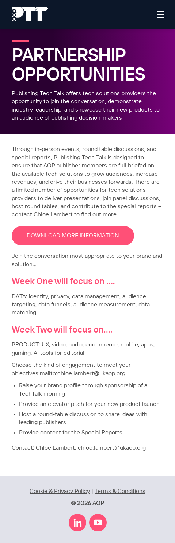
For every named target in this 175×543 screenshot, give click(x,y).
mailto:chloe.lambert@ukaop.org (82, 373)
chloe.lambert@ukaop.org (112, 448)
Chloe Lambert (53, 214)
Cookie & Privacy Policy (60, 491)
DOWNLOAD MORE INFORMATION (73, 235)
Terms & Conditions (120, 491)
